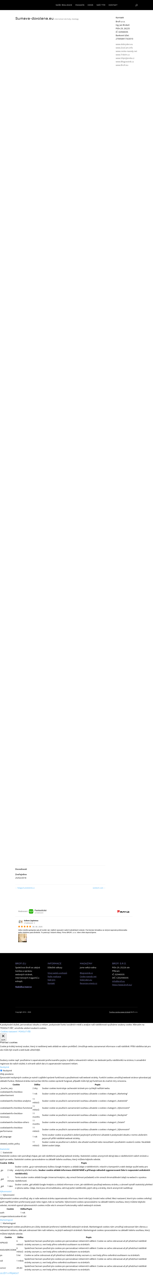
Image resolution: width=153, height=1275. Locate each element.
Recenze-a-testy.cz (88, 983)
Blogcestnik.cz (86, 973)
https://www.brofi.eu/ (122, 984)
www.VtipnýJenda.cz (125, 58)
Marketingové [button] (6, 1220)
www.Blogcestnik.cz (125, 61)
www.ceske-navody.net (126, 51)
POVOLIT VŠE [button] (25, 1031)
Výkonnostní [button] (5, 1191)
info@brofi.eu (118, 981)
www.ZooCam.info (124, 47)
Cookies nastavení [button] (9, 1031)
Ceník (90, 5)
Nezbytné (7, 1070)
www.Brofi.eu (122, 65)
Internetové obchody (62, 19)
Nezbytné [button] (4, 1067)
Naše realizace (64, 5)
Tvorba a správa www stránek (119, 1012)
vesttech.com (99, 888)
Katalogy (75, 19)
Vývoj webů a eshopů (57, 973)
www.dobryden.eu (124, 44)
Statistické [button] (4, 1149)
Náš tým (101, 5)
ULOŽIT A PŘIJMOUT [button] (9, 1273)
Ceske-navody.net (88, 976)
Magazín (79, 5)
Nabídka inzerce (23, 986)
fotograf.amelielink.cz (25, 888)
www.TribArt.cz (123, 54)
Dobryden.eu (86, 979)
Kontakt (113, 5)
